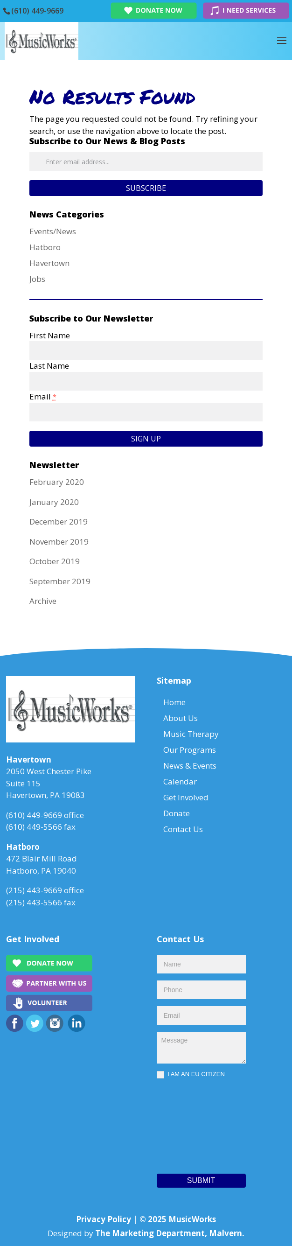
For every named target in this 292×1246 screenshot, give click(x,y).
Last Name (49, 365)
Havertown (49, 263)
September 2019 (59, 581)
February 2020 (56, 481)
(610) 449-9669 (37, 11)
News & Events (189, 765)
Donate (176, 813)
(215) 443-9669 (34, 890)
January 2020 (54, 502)
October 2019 (54, 561)
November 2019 (59, 541)
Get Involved (186, 797)
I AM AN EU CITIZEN (191, 1074)
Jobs (37, 278)
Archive (42, 600)
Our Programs (189, 749)
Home (174, 702)
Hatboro (45, 247)
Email (42, 396)
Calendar (180, 781)
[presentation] (195, 1123)
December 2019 (58, 521)
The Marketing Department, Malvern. (169, 1233)
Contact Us (183, 829)
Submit (201, 1180)
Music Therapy (191, 733)
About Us (180, 718)
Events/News (52, 231)
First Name (49, 335)
